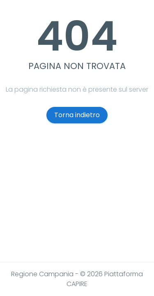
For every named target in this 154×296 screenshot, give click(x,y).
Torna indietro (77, 115)
